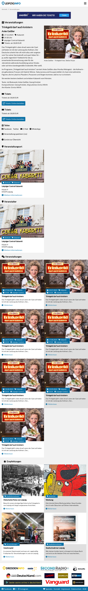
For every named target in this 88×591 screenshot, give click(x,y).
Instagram (24, 589)
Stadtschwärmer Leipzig (55, 548)
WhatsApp (36, 129)
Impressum (65, 589)
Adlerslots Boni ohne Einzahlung (63, 575)
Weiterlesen (8, 305)
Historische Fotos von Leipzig (14, 500)
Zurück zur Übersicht (12, 139)
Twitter (16, 129)
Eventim (32, 568)
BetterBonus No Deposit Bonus (77, 575)
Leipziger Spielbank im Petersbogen (23, 575)
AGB (84, 589)
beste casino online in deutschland (23, 582)
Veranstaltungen (15, 9)
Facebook (8, 129)
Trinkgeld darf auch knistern (13, 296)
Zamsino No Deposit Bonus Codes (49, 575)
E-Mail (25, 129)
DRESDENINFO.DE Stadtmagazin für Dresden (13, 568)
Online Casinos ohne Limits (78, 582)
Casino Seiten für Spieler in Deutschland (79, 568)
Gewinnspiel (8, 548)
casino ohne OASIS (57, 582)
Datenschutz (76, 589)
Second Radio (55, 568)
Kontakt (57, 589)
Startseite (11, 3)
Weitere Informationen (13, 195)
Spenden (49, 589)
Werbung (49, 500)
